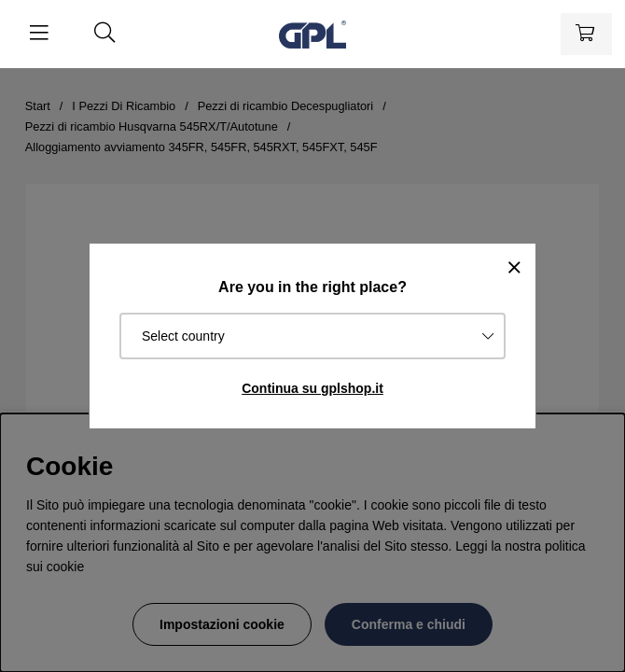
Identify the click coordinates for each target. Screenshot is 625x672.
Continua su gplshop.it (312, 388)
